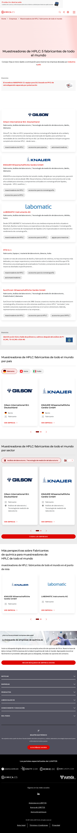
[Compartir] (63, 12)
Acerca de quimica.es (38, 812)
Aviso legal (21, 825)
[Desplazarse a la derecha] (72, 460)
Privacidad (56, 825)
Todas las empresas (38, 536)
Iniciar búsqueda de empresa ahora (38, 662)
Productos (6, 692)
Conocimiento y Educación (13, 708)
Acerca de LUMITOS (37, 807)
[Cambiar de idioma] (68, 12)
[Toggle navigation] (74, 12)
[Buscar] (59, 12)
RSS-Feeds (5, 716)
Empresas (5, 684)
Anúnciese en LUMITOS (37, 803)
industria (71, 62)
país (39, 64)
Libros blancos (8, 700)
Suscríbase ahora (38, 747)
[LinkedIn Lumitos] (38, 794)
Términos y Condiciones (39, 825)
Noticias (5, 676)
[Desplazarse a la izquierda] (69, 460)
